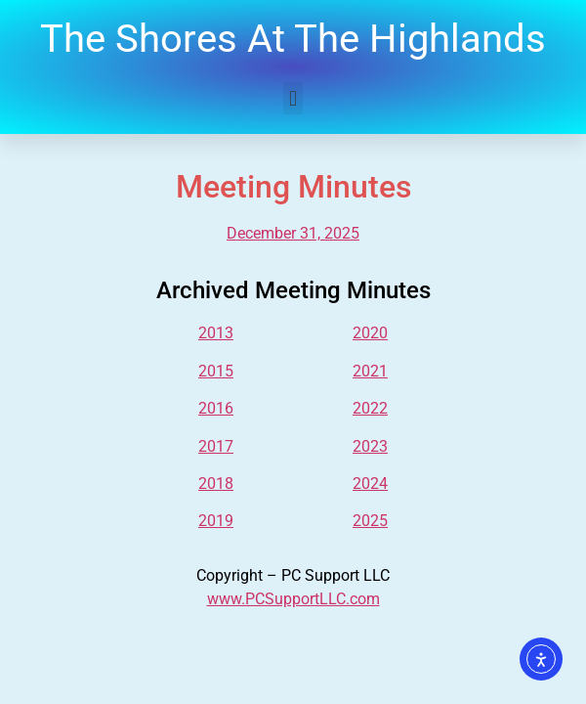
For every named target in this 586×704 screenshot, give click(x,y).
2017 (215, 446)
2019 (215, 520)
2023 (370, 446)
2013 (215, 333)
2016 (215, 408)
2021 (370, 371)
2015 (215, 371)
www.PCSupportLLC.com (293, 599)
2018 (215, 483)
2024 (370, 483)
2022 (370, 408)
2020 (370, 333)
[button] (292, 98)
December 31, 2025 (293, 233)
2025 (370, 520)
